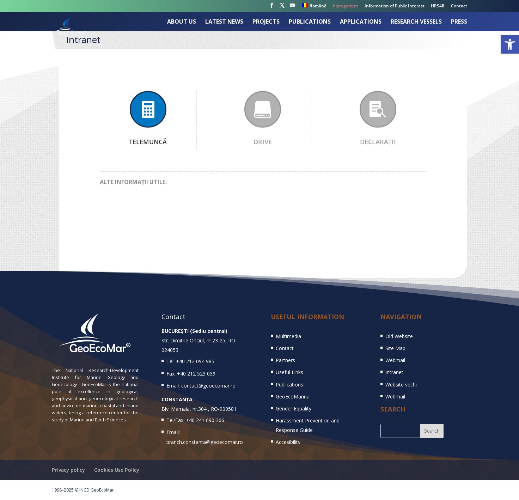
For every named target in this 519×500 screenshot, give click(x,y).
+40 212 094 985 (195, 361)
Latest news (224, 22)
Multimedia (288, 336)
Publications (310, 22)
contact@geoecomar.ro (208, 385)
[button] (510, 44)
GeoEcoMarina (293, 396)
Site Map (395, 348)
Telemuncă (148, 142)
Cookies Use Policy (116, 470)
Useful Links (289, 372)
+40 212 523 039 (196, 373)
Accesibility (288, 442)
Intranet (394, 372)
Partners (285, 360)
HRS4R (438, 6)
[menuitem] (314, 7)
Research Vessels (416, 22)
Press (459, 22)
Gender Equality (293, 408)
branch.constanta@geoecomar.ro (204, 442)
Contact (459, 6)
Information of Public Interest (395, 6)
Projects (266, 22)
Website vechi (401, 384)
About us (181, 22)
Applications (360, 22)
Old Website (399, 336)
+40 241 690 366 (205, 420)
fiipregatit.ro (345, 6)
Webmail (395, 360)
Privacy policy (68, 470)
